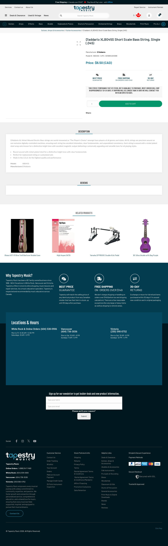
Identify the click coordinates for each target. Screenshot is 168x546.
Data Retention (80, 491)
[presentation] (4, 24)
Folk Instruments (108, 470)
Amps (21, 24)
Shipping (77, 457)
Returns (77, 461)
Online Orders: (12, 468)
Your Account (52, 468)
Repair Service (139, 7)
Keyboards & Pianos (65, 24)
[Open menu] (6, 15)
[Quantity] (92, 104)
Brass (119, 24)
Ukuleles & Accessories (110, 467)
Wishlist (50, 464)
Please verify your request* (84, 411)
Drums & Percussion (86, 24)
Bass (41, 24)
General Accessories (109, 492)
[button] (78, 43)
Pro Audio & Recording (110, 474)
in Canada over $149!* (69, 2)
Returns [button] (150, 80)
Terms (76, 468)
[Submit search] (61, 15)
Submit (84, 416)
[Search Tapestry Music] (84, 15)
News (46, 15)
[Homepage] (84, 8)
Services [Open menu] (8, 7)
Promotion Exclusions (83, 487)
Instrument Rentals (155, 7)
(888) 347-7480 (25, 468)
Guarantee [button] (97, 80)
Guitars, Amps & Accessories (52, 30)
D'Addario (101, 52)
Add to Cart (130, 104)
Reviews (104, 508)
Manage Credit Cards (55, 481)
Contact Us (14, 513)
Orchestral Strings (105, 24)
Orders (49, 471)
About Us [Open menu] (29, 7)
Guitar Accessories (73, 30)
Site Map (158, 528)
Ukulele (50, 24)
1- (19, 468)
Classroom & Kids (108, 485)
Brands (104, 501)
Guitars (11, 24)
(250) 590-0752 (15, 482)
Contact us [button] (18, 7)
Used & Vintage (34, 15)
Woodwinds (130, 24)
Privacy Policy (79, 464)
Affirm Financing (80, 484)
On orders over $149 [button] (124, 80)
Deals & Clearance (17, 15)
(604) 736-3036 (17, 477)
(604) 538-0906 (17, 473)
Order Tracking (52, 461)
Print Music (144, 24)
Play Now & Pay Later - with (100, 2)
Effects (31, 24)
